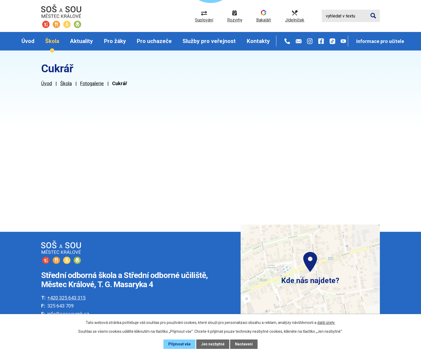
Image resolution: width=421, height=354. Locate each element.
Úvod (28, 41)
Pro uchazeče (154, 41)
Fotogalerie (92, 83)
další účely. (326, 322)
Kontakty (258, 41)
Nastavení (244, 344)
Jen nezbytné (212, 344)
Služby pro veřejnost (209, 41)
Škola (52, 41)
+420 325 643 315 (66, 298)
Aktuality (81, 41)
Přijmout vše (179, 344)
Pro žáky (115, 41)
